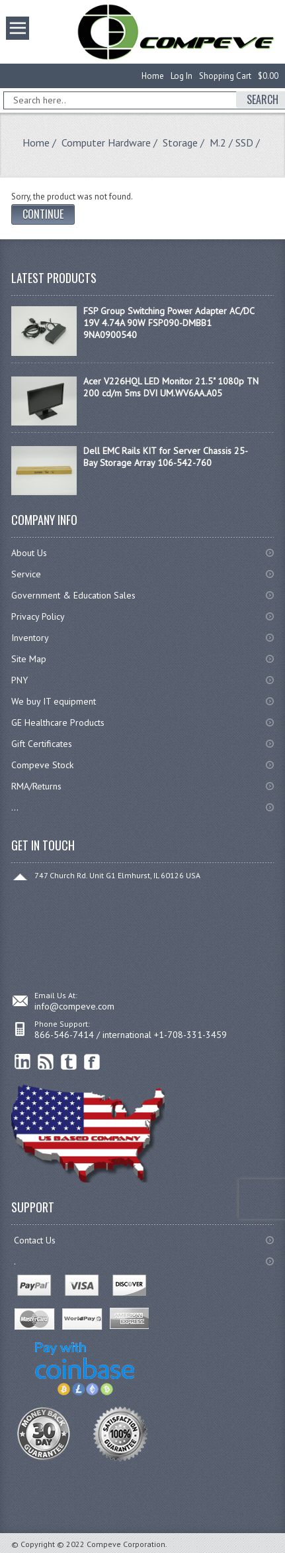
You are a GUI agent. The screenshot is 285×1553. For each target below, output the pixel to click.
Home (153, 76)
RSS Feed (46, 1062)
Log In (181, 76)
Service (26, 574)
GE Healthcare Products (57, 722)
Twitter (69, 1062)
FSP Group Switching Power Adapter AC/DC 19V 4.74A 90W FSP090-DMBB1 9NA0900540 (168, 323)
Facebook (92, 1062)
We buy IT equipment (53, 701)
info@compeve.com (74, 1006)
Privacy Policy (38, 616)
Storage (180, 142)
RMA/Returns (36, 786)
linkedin (23, 1062)
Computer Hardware (106, 142)
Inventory (30, 638)
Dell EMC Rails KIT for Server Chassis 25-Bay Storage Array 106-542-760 (165, 457)
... (15, 807)
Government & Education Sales (73, 595)
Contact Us (35, 1240)
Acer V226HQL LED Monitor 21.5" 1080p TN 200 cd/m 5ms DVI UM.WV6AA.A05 (171, 387)
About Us (29, 553)
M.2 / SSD (231, 142)
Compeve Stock (42, 765)
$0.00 (268, 76)
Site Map (28, 659)
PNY (19, 680)
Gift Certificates (41, 744)
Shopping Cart (225, 76)
